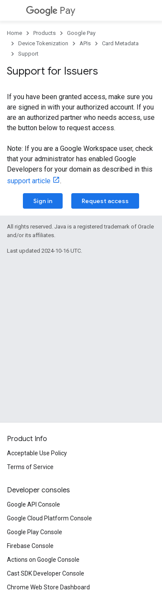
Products (44, 33)
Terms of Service (30, 466)
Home (14, 33)
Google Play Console (34, 532)
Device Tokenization (43, 43)
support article (29, 181)
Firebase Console (30, 545)
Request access (105, 201)
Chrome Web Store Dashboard (48, 587)
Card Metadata (120, 43)
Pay (50, 10)
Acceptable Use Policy (37, 453)
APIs (85, 43)
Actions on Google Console (43, 559)
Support (28, 53)
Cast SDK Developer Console (45, 573)
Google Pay (81, 33)
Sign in (42, 201)
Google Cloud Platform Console (49, 518)
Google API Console (33, 504)
